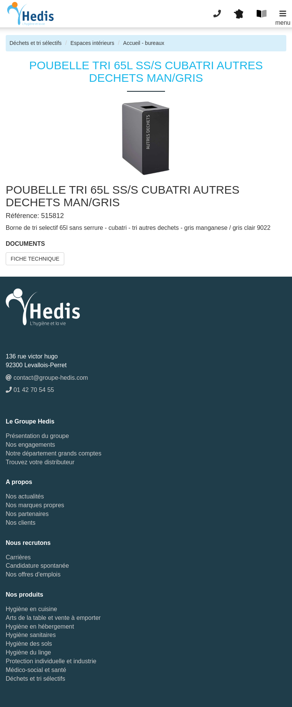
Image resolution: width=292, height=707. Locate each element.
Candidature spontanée (37, 565)
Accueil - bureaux (143, 43)
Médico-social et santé (36, 670)
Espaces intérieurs (92, 43)
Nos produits (24, 594)
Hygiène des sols (29, 643)
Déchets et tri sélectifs (36, 43)
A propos (19, 482)
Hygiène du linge (28, 652)
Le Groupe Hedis (30, 421)
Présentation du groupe (37, 436)
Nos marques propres (35, 505)
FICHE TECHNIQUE (35, 259)
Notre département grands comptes (54, 453)
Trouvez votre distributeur (40, 462)
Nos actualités (25, 496)
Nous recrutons (28, 543)
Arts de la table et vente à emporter (53, 618)
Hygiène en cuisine (31, 609)
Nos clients (20, 522)
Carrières (18, 557)
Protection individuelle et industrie (51, 661)
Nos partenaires (27, 514)
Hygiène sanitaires (31, 635)
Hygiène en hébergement (40, 626)
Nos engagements (30, 444)
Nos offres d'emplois (33, 574)
